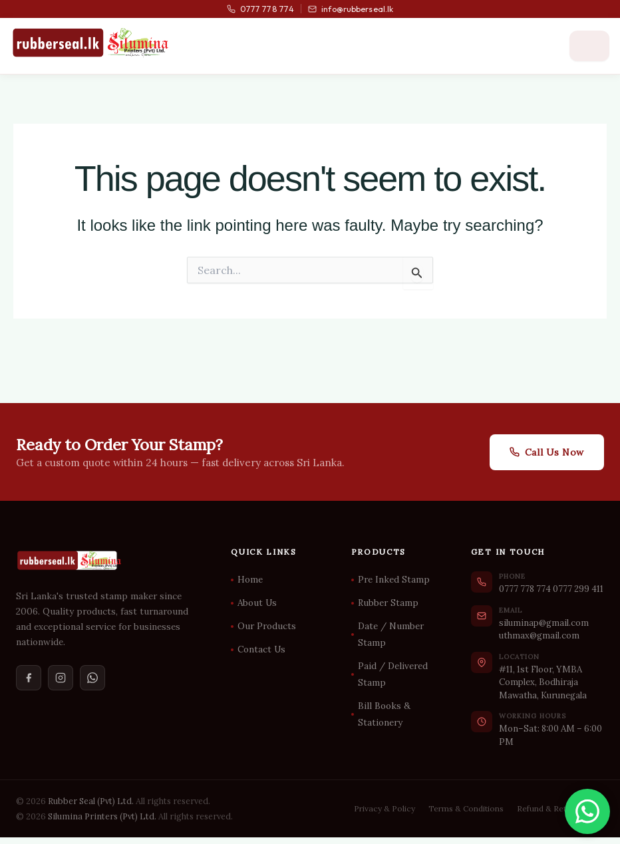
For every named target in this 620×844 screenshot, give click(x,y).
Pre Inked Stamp (394, 579)
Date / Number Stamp (391, 634)
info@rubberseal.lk (350, 9)
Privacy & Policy (384, 808)
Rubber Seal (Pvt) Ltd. (91, 800)
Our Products (266, 626)
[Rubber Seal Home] (90, 42)
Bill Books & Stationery (384, 714)
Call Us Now (547, 452)
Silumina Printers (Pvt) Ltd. (102, 816)
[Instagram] (60, 677)
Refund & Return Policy (560, 808)
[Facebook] (28, 677)
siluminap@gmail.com (544, 623)
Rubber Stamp (388, 603)
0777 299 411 (578, 589)
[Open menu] (589, 46)
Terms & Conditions (466, 808)
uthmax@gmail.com (539, 635)
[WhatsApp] (92, 677)
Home (250, 579)
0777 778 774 (260, 9)
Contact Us (261, 649)
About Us (257, 603)
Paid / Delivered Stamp (393, 674)
